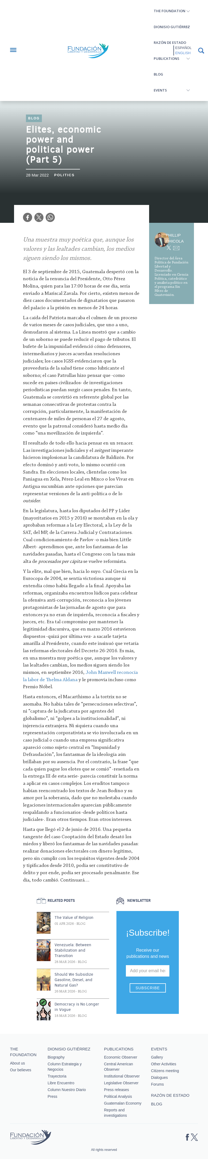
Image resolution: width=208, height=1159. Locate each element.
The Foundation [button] (169, 10)
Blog (158, 74)
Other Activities (163, 1064)
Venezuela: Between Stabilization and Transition (73, 950)
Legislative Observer (121, 1083)
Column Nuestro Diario (67, 1090)
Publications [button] (166, 58)
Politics (64, 175)
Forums (157, 1084)
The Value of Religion (74, 917)
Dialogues (159, 1077)
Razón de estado (170, 42)
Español (183, 48)
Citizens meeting (165, 1071)
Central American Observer (118, 1067)
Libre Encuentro (61, 1083)
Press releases (116, 1090)
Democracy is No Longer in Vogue (77, 1006)
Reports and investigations (115, 1113)
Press (52, 1096)
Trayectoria (57, 1076)
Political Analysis (118, 1096)
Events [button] (160, 90)
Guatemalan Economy (123, 1103)
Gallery (157, 1057)
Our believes (20, 1070)
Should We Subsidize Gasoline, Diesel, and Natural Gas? (74, 980)
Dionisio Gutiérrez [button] (172, 26)
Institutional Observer (122, 1076)
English (183, 53)
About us (17, 1063)
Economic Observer (120, 1057)
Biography (56, 1057)
